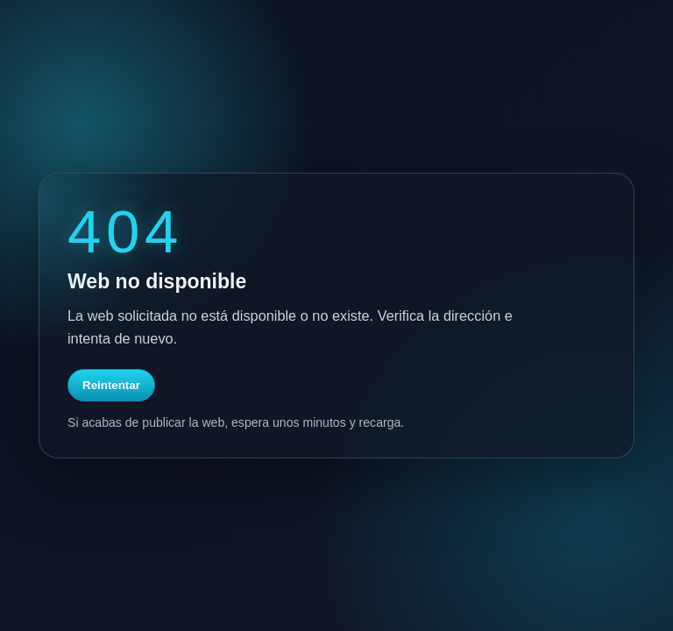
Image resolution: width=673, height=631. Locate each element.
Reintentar (111, 385)
